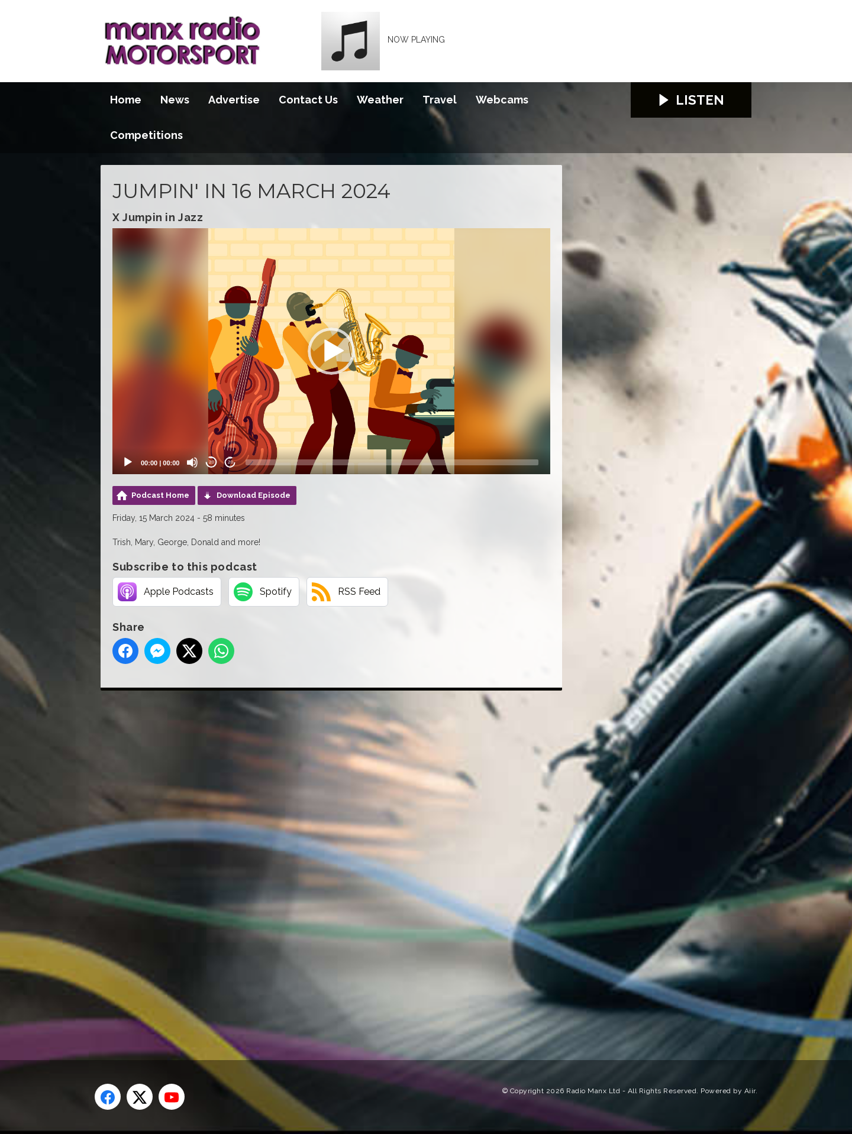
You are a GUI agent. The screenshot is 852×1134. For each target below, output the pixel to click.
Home (125, 99)
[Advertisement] (322, 862)
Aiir (750, 1091)
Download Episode (254, 495)
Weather (380, 99)
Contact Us (308, 99)
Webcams (502, 99)
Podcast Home (160, 495)
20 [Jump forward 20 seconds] (230, 462)
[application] (331, 351)
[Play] (128, 462)
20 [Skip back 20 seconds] (211, 462)
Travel (439, 99)
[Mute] (192, 462)
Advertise (234, 99)
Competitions (146, 135)
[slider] (392, 462)
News (174, 99)
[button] (331, 351)
